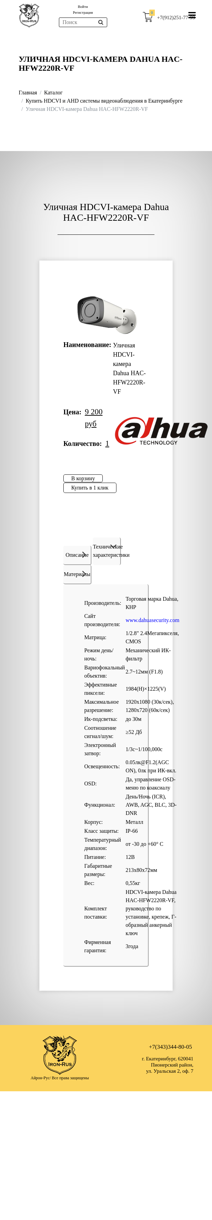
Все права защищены (70, 1077)
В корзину (83, 478)
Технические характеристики (107, 551)
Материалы (77, 573)
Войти (83, 6)
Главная (28, 92)
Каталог (53, 92)
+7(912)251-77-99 (176, 17)
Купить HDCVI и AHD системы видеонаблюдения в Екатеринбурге (104, 101)
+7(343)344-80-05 (170, 1047)
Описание (76, 554)
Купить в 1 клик (90, 488)
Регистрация (83, 12)
